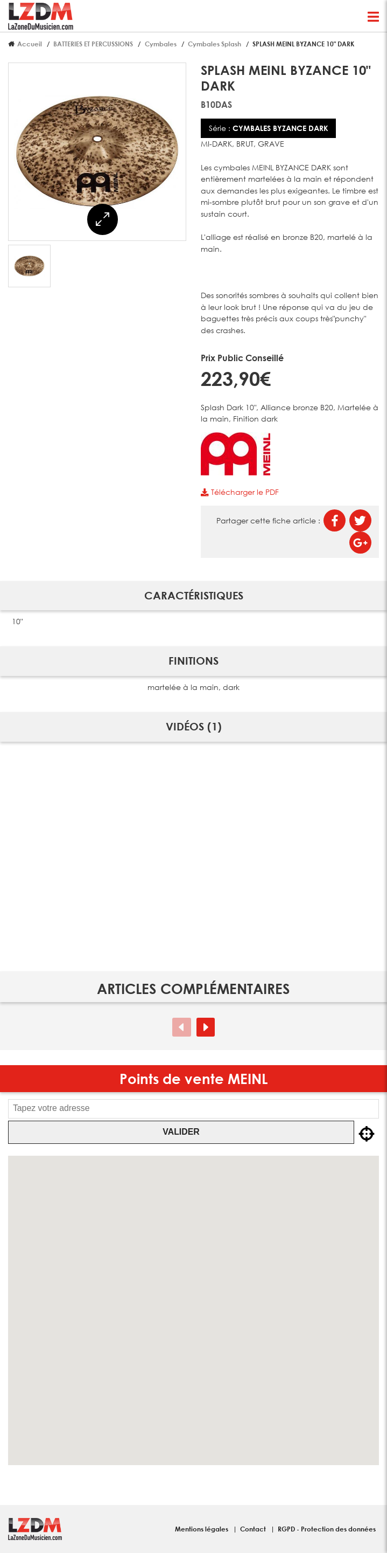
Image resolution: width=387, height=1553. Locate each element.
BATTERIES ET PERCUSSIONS (93, 43)
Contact (254, 1528)
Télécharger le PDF (239, 492)
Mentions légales (202, 1528)
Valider (181, 1131)
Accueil (29, 43)
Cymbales (161, 43)
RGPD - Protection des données (327, 1528)
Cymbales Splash (214, 43)
